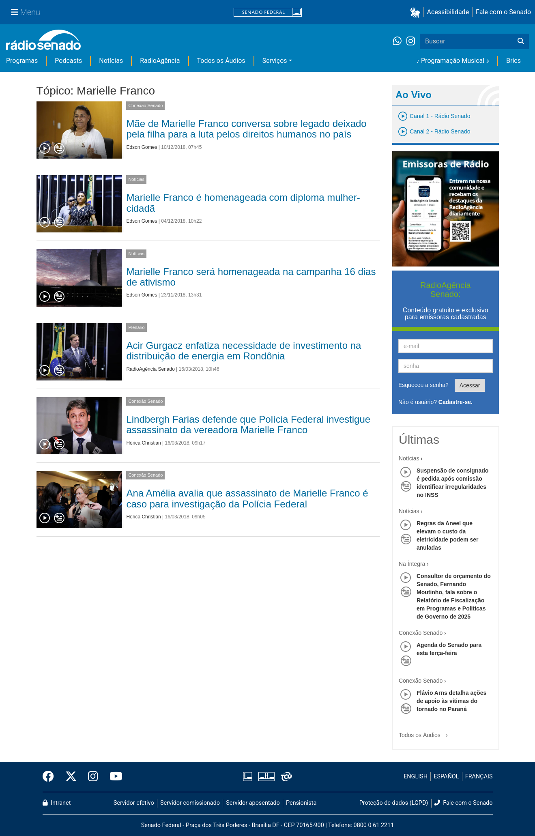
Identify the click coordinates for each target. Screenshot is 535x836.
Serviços (274, 60)
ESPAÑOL (446, 776)
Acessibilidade (448, 12)
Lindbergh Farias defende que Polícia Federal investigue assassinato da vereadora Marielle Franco (248, 424)
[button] (416, 12)
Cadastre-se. (455, 402)
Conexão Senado (145, 105)
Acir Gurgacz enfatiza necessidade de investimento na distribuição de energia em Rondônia (243, 350)
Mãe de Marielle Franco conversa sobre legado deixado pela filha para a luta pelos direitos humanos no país (246, 129)
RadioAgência (160, 60)
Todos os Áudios (221, 60)
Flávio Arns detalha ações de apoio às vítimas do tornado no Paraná (451, 701)
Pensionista (301, 802)
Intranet (57, 802)
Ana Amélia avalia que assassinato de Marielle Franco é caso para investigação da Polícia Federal (247, 498)
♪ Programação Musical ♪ (452, 60)
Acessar (470, 385)
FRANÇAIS (479, 776)
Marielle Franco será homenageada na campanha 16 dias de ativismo (251, 277)
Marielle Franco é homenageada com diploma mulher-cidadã (243, 202)
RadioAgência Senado (150, 369)
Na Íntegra (412, 564)
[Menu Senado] (25, 12)
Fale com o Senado (503, 12)
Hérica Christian (143, 443)
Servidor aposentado (252, 802)
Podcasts (68, 60)
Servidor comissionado (190, 802)
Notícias (111, 60)
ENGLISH (416, 776)
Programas (22, 60)
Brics (513, 60)
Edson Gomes (141, 147)
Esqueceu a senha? (423, 385)
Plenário (136, 327)
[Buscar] (521, 41)
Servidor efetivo (134, 802)
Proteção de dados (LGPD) (393, 802)
